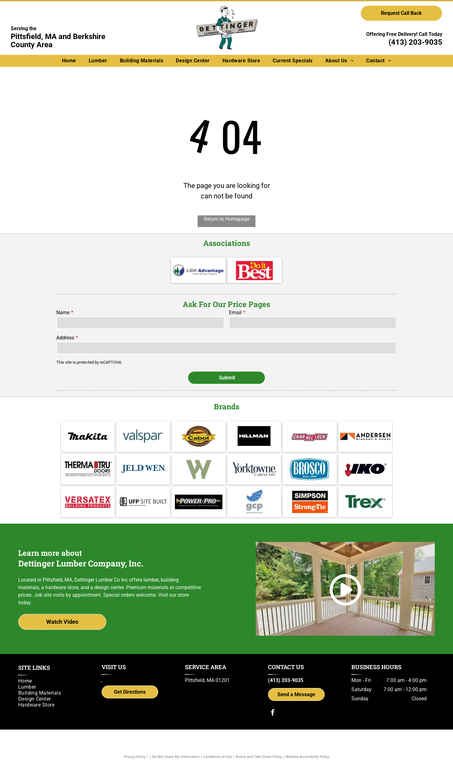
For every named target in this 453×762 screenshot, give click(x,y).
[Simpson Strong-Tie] (309, 492)
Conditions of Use (217, 747)
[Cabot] (198, 427)
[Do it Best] (254, 270)
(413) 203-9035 (415, 42)
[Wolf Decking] (198, 459)
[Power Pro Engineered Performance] (198, 492)
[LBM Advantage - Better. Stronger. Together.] (198, 270)
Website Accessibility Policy (307, 747)
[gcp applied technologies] (254, 492)
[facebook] (272, 703)
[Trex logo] (365, 492)
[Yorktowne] (254, 459)
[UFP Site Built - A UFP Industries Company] (143, 492)
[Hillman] (254, 427)
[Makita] (88, 427)
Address (65, 338)
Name (63, 313)
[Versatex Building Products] (88, 492)
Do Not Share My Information (176, 747)
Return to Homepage (226, 219)
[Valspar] (143, 427)
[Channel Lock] (309, 427)
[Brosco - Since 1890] (309, 459)
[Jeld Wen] (143, 459)
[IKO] (365, 459)
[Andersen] (365, 427)
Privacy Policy (135, 747)
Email (235, 313)
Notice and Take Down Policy (259, 747)
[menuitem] (69, 60)
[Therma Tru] (88, 459)
